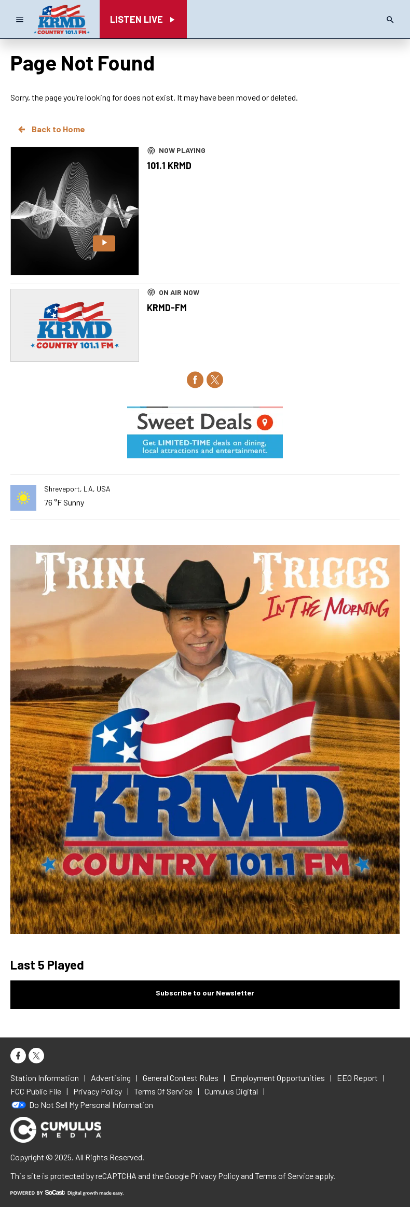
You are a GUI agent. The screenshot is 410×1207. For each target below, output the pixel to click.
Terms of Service (284, 1176)
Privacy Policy (214, 1176)
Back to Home (51, 129)
